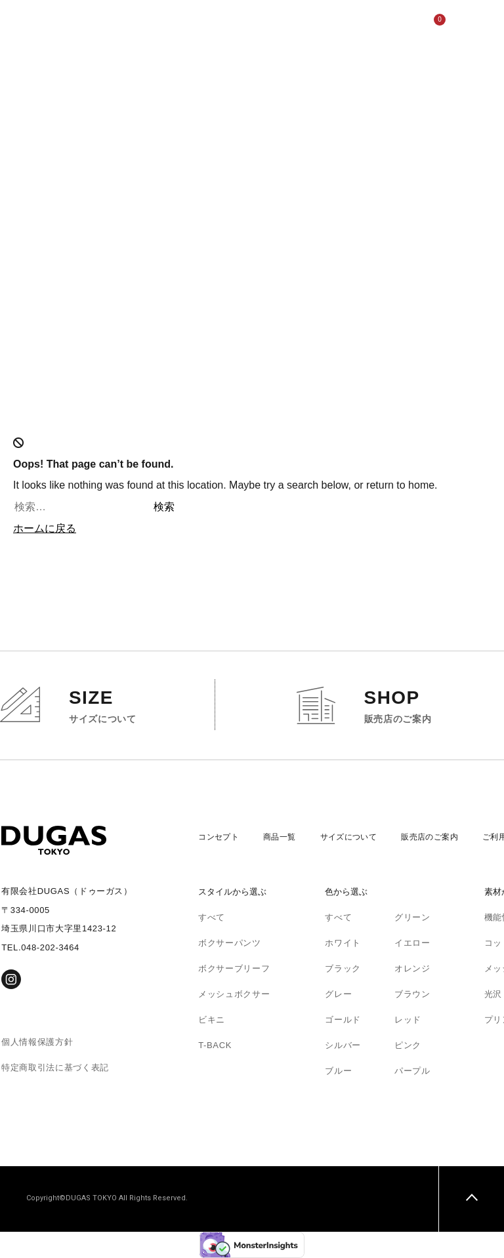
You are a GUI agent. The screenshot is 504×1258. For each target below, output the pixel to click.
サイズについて (209, 88)
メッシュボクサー (234, 994)
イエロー (412, 943)
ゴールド (343, 1020)
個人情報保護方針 (37, 1042)
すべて (211, 917)
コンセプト (153, 67)
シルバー (343, 1045)
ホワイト (343, 943)
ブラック (343, 968)
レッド (407, 1020)
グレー (338, 994)
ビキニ (211, 1020)
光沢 (493, 994)
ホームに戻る (44, 528)
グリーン (412, 917)
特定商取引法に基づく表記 (55, 1067)
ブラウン (412, 994)
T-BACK (215, 1045)
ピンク (407, 1045)
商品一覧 (285, 837)
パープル (412, 1071)
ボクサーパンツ (229, 943)
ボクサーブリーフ (234, 968)
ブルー (338, 1071)
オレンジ (412, 968)
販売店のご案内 (237, 88)
